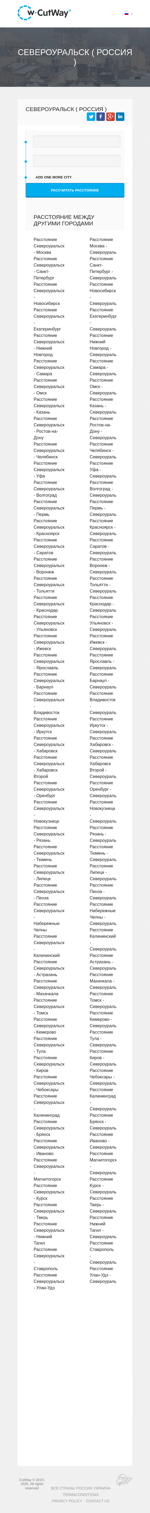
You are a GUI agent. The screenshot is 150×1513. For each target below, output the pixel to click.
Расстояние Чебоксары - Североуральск (105, 1077)
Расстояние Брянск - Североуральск (105, 1121)
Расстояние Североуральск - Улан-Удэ (49, 1281)
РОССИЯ (84, 1488)
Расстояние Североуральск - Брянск (49, 1128)
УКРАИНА (102, 1488)
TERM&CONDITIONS (80, 1495)
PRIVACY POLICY (67, 1501)
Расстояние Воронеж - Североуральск (105, 565)
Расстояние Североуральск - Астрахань (49, 968)
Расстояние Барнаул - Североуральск (105, 680)
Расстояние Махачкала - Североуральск (105, 981)
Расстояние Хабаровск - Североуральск (105, 744)
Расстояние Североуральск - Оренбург (49, 789)
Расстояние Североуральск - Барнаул (49, 680)
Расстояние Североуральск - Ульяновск (49, 623)
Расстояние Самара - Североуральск (105, 367)
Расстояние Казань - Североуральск (105, 405)
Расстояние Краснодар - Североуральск (105, 604)
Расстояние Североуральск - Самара (49, 367)
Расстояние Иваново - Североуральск (105, 1140)
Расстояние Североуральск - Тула (49, 1045)
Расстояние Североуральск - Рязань (49, 834)
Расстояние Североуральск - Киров (49, 1064)
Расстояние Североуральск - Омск (49, 386)
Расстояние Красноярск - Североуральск (105, 527)
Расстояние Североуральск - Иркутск (49, 725)
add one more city (53, 177)
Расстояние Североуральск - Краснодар (49, 604)
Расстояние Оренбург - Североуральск (105, 789)
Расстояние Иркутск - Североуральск (105, 725)
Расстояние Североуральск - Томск (49, 1006)
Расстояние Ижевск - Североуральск (105, 642)
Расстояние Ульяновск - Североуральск (105, 623)
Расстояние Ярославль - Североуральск (105, 661)
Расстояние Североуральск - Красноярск (49, 527)
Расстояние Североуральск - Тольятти (49, 584)
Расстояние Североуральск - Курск (49, 1192)
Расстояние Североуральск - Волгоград (49, 488)
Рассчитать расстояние (75, 190)
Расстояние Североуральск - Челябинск (49, 450)
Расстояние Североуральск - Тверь (49, 1211)
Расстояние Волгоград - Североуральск (105, 488)
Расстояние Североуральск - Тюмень (49, 853)
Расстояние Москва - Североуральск (105, 246)
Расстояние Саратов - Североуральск (105, 546)
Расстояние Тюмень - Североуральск (105, 853)
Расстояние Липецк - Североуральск (105, 872)
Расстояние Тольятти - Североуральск (105, 584)
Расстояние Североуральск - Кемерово (49, 1025)
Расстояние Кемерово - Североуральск (105, 1019)
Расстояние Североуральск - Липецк (49, 872)
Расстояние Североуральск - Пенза (49, 891)
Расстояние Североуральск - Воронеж (49, 565)
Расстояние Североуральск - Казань (49, 405)
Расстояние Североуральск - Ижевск (49, 642)
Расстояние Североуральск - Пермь (49, 508)
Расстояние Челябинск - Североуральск (105, 450)
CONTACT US (97, 1501)
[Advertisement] (75, 1341)
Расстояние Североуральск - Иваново (49, 1147)
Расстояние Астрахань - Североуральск (105, 961)
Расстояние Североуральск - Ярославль (49, 661)
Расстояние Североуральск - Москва (49, 246)
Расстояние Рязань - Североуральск (105, 834)
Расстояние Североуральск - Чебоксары (49, 1083)
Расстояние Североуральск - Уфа (49, 469)
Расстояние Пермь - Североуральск (105, 508)
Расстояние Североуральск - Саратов (49, 546)
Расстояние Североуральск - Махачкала (49, 987)
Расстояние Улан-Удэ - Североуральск (105, 1275)
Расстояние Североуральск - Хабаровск (49, 744)
